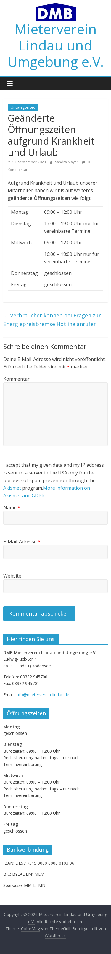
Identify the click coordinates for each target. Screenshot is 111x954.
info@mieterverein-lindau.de (42, 694)
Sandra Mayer (67, 161)
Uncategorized (23, 107)
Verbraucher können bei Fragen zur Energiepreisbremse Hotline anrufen (52, 320)
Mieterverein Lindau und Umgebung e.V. (56, 45)
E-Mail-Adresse (22, 541)
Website (12, 575)
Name (11, 507)
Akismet (12, 488)
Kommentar (16, 379)
